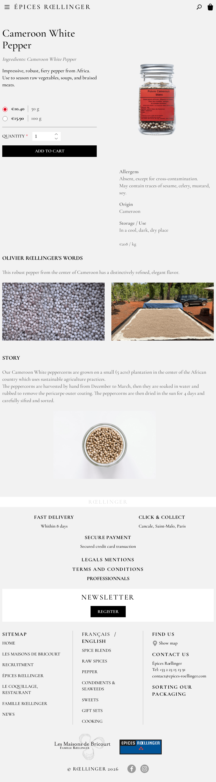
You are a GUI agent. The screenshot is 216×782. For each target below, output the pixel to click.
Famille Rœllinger (24, 703)
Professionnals (108, 578)
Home (8, 643)
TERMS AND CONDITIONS (108, 569)
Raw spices (94, 661)
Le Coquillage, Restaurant (20, 689)
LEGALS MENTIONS (108, 559)
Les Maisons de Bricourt (31, 654)
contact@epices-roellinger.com (179, 676)
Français (97, 634)
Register (108, 611)
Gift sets (92, 710)
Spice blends (96, 650)
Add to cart (49, 151)
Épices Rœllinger (52, 7)
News (8, 714)
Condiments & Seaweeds (98, 686)
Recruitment (17, 665)
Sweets (90, 700)
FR (103, 8)
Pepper (90, 672)
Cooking (92, 721)
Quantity (13, 136)
